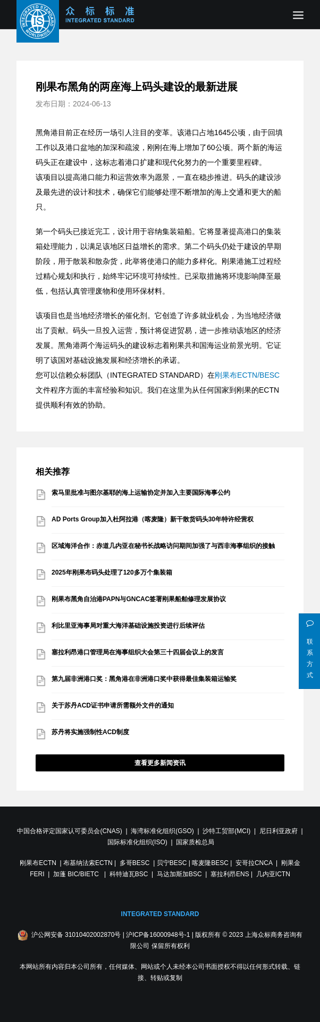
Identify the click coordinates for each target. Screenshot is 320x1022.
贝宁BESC (172, 863)
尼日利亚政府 (278, 831)
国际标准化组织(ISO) (137, 842)
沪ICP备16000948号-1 (158, 934)
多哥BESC (135, 863)
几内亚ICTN (273, 874)
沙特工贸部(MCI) (226, 831)
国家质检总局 (195, 842)
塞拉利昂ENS (229, 874)
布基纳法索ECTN (88, 863)
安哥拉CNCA (253, 863)
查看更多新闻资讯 (160, 763)
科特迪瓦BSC (129, 874)
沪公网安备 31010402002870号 (76, 934)
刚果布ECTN (38, 863)
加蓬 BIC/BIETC (76, 874)
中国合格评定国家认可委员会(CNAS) (69, 831)
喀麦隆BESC (210, 863)
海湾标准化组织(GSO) (162, 831)
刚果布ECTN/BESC (247, 375)
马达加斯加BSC (179, 874)
